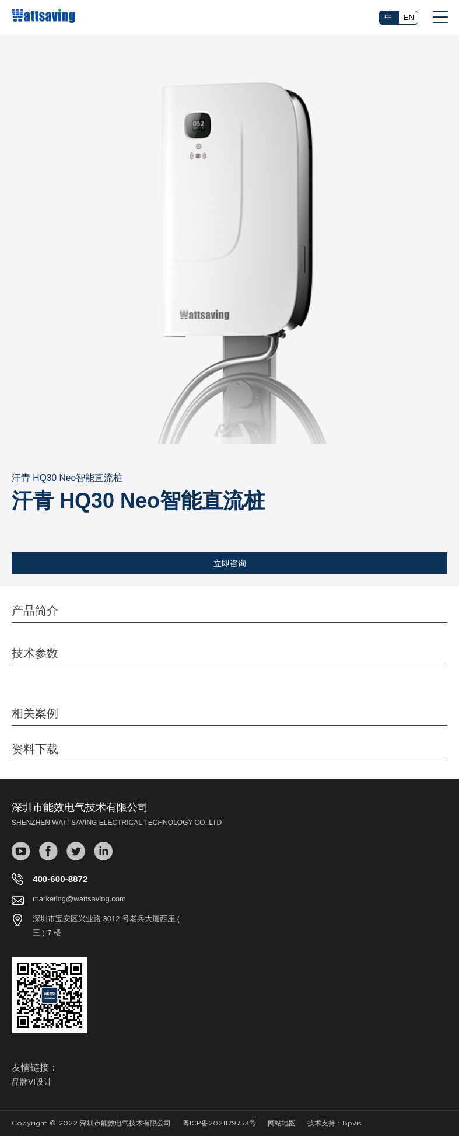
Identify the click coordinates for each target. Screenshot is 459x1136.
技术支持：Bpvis (334, 1123)
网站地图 (282, 1123)
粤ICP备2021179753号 (219, 1123)
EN (409, 17)
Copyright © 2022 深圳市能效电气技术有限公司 (91, 1123)
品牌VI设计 (32, 1081)
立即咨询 (229, 563)
